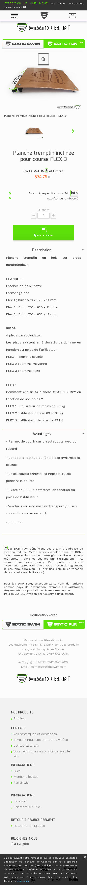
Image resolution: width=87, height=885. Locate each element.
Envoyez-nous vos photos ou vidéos (40, 740)
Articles (19, 718)
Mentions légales (25, 777)
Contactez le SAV (26, 745)
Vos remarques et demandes (35, 734)
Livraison (20, 801)
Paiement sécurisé (27, 807)
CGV (16, 771)
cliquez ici (23, 881)
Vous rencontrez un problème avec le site (41, 753)
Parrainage (21, 782)
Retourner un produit (29, 826)
